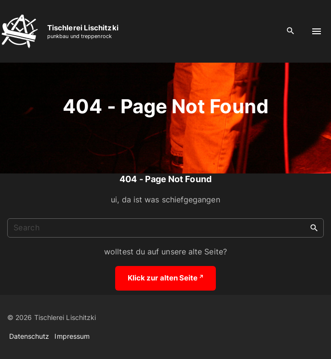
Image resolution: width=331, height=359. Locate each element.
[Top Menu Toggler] (316, 31)
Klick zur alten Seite (165, 278)
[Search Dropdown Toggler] (290, 31)
